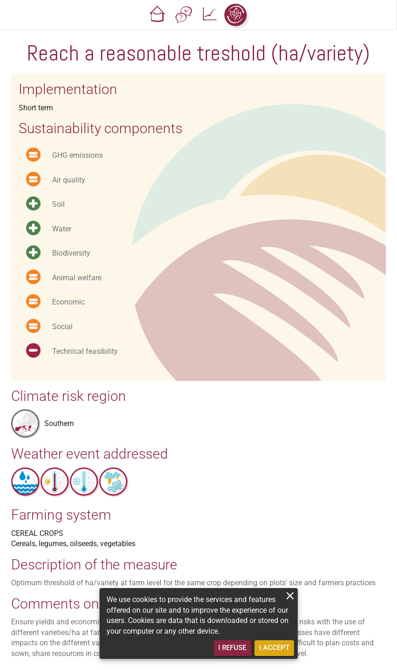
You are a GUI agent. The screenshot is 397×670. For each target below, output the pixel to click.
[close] (290, 595)
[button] (157, 15)
